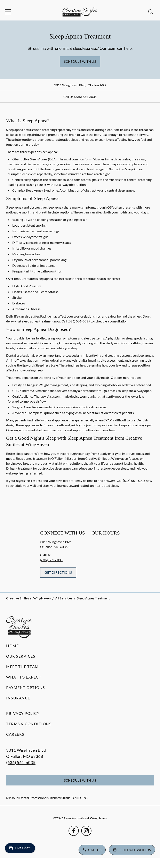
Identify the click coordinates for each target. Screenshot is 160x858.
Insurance (18, 698)
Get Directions (58, 572)
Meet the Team (22, 666)
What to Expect (23, 677)
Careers (15, 734)
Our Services (20, 656)
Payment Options (25, 687)
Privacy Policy (22, 713)
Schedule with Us (80, 61)
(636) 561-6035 (85, 97)
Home (12, 646)
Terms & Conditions (28, 724)
